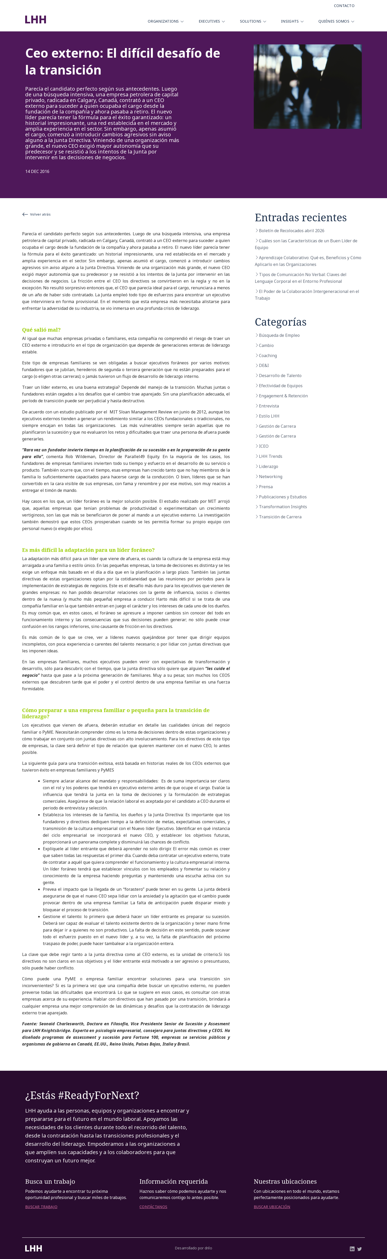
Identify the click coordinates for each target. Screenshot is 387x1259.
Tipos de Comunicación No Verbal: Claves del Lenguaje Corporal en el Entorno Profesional (300, 278)
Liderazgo (268, 466)
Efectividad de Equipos (281, 386)
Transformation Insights (283, 507)
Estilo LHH (269, 416)
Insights (290, 21)
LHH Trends (270, 456)
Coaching (268, 355)
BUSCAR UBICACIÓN (272, 1207)
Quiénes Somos (333, 21)
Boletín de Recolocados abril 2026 (291, 230)
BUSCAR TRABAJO (41, 1207)
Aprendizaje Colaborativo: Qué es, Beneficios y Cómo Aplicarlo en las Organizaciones (308, 261)
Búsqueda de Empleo (279, 335)
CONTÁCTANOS (153, 1207)
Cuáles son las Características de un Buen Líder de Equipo (306, 244)
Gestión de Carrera (277, 426)
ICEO (264, 446)
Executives (209, 21)
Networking (270, 476)
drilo (208, 1247)
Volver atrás (36, 214)
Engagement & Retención (283, 396)
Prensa (266, 487)
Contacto (344, 5)
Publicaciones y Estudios (283, 497)
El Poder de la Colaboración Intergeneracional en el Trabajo (307, 295)
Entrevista (269, 406)
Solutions (251, 21)
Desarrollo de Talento (280, 375)
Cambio (266, 345)
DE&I (264, 365)
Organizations (163, 21)
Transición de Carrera (280, 517)
